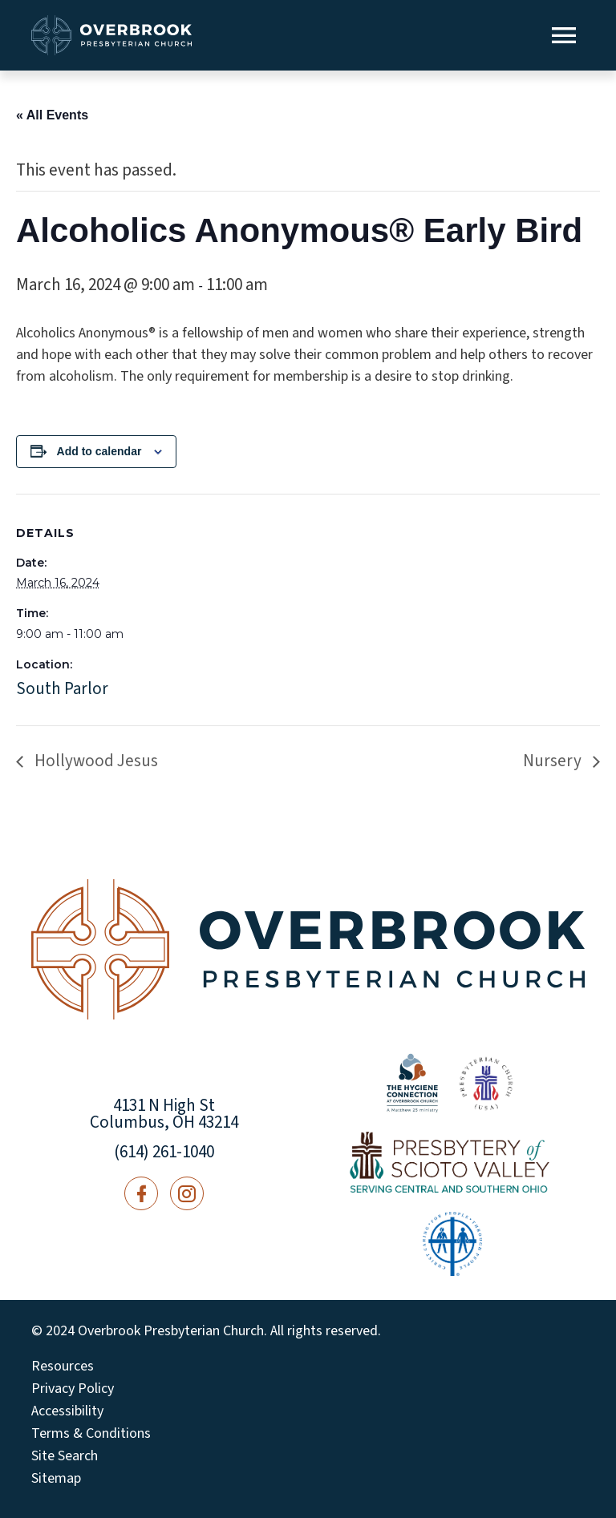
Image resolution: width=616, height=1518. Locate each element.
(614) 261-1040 (164, 1152)
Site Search (64, 1456)
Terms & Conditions (91, 1434)
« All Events (52, 115)
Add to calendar (99, 451)
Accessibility (67, 1411)
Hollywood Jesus (94, 761)
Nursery (554, 761)
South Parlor (62, 688)
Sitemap (56, 1479)
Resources (62, 1366)
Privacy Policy (72, 1389)
